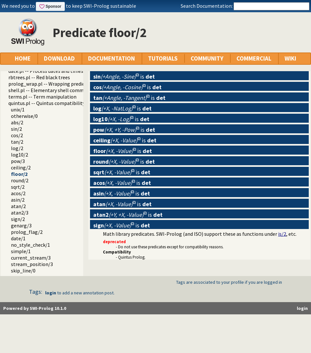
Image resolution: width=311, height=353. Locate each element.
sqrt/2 (18, 187)
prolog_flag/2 (27, 232)
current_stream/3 (31, 257)
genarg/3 (21, 225)
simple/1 (21, 251)
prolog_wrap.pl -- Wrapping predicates (51, 84)
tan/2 (17, 141)
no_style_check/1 (30, 245)
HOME (23, 58)
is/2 (282, 234)
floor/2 (19, 174)
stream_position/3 (32, 264)
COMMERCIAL (253, 58)
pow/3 (18, 161)
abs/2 (17, 122)
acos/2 (18, 193)
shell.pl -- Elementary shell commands (51, 90)
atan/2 (18, 206)
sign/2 (18, 219)
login (50, 293)
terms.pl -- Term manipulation (42, 96)
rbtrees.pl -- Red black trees (39, 77)
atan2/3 (19, 212)
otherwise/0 (24, 116)
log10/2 (19, 154)
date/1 (18, 238)
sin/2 (16, 129)
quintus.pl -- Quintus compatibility (46, 103)
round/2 (19, 180)
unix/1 (18, 109)
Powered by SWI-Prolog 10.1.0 (34, 308)
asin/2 (18, 199)
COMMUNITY (207, 58)
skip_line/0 (23, 270)
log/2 (17, 148)
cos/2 (17, 135)
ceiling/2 (21, 167)
